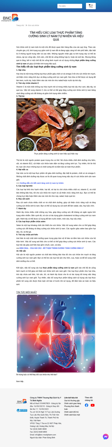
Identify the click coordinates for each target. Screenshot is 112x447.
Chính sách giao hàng (72, 403)
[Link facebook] (88, 404)
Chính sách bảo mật (72, 415)
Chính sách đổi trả (71, 412)
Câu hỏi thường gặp (72, 400)
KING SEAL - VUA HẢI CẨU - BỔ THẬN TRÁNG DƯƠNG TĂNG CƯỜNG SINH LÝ (52, 248)
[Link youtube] (94, 404)
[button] (93, 338)
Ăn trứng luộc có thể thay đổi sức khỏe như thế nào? (36, 374)
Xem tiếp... (20, 381)
